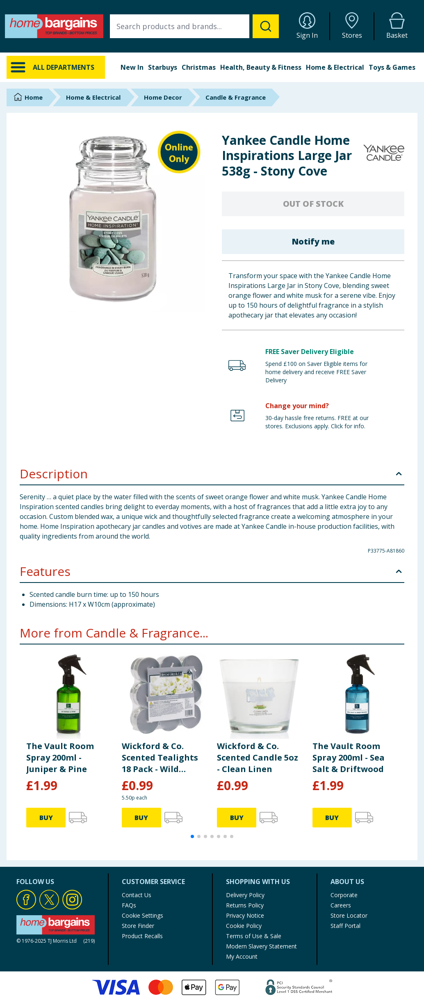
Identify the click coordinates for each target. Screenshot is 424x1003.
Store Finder (138, 926)
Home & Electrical (335, 67)
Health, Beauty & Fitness (260, 67)
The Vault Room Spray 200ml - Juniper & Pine (60, 757)
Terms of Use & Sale (253, 936)
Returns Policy (245, 905)
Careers (341, 905)
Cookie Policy (244, 926)
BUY (46, 817)
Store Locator (349, 915)
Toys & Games (392, 67)
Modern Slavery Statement (261, 946)
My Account (242, 956)
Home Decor (163, 97)
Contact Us (136, 895)
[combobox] (194, 26)
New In (132, 67)
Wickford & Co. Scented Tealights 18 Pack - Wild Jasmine (160, 757)
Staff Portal (345, 926)
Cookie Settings (142, 915)
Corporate (344, 895)
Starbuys (162, 67)
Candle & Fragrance (235, 97)
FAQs (129, 905)
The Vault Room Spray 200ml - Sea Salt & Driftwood (348, 757)
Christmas (199, 67)
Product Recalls (142, 936)
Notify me (313, 241)
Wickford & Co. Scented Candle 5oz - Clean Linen (257, 757)
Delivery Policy (245, 895)
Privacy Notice (245, 915)
